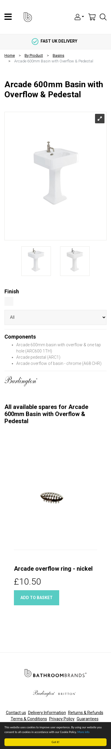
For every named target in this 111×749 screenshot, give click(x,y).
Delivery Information (47, 712)
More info (84, 732)
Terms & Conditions (29, 718)
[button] (79, 16)
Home (9, 55)
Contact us (16, 712)
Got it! (56, 742)
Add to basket (36, 597)
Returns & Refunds (85, 712)
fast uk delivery (54, 41)
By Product (34, 55)
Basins (58, 55)
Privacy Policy (62, 718)
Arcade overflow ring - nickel (53, 568)
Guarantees (88, 718)
